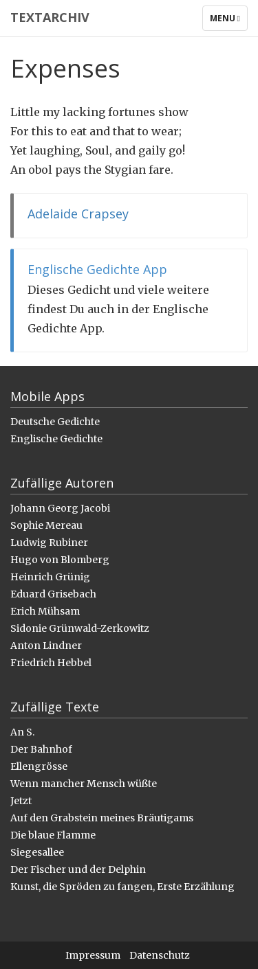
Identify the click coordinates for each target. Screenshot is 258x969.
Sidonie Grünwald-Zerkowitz (79, 628)
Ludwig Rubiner (49, 542)
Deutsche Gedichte (55, 421)
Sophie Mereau (46, 525)
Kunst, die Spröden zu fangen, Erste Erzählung (122, 886)
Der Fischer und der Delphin (78, 869)
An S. (22, 732)
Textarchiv (49, 17)
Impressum (92, 955)
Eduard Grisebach (53, 594)
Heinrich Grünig (50, 577)
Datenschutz (159, 955)
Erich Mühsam (45, 611)
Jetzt (21, 801)
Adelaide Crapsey (78, 213)
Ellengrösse (38, 766)
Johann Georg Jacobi (60, 508)
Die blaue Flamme (53, 835)
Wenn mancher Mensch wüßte (83, 783)
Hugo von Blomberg (59, 560)
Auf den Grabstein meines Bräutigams (101, 818)
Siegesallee (37, 852)
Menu (228, 21)
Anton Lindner (46, 645)
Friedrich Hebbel (51, 663)
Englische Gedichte (56, 439)
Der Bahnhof (41, 749)
